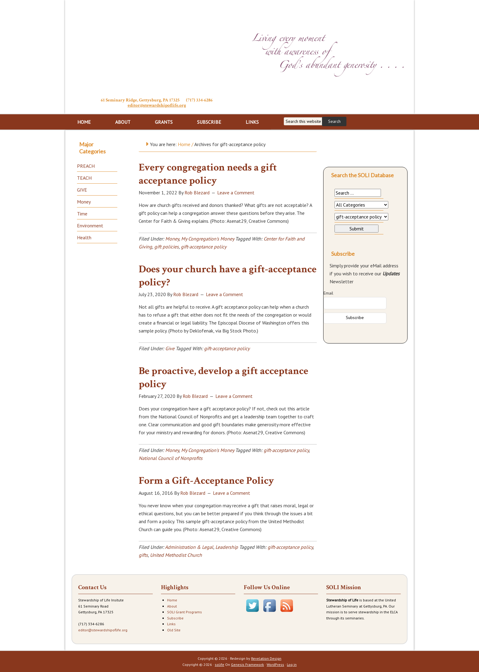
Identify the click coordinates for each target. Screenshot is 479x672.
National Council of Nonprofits (171, 458)
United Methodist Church (176, 555)
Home (172, 600)
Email (328, 293)
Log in (292, 664)
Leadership (226, 547)
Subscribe (175, 618)
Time (82, 214)
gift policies (166, 247)
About (172, 606)
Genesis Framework (247, 664)
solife (219, 664)
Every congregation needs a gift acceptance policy (208, 174)
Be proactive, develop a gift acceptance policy (223, 377)
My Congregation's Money (207, 239)
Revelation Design (266, 658)
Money (172, 239)
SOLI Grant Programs (184, 612)
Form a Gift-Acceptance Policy (206, 480)
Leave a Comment (235, 192)
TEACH (84, 178)
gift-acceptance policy (203, 247)
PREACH (86, 166)
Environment (90, 225)
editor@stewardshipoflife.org (157, 105)
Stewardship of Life (156, 48)
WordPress (275, 664)
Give (169, 348)
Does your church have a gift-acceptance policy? (227, 276)
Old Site (174, 630)
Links (171, 624)
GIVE (82, 190)
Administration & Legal (189, 547)
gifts (143, 555)
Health (84, 237)
